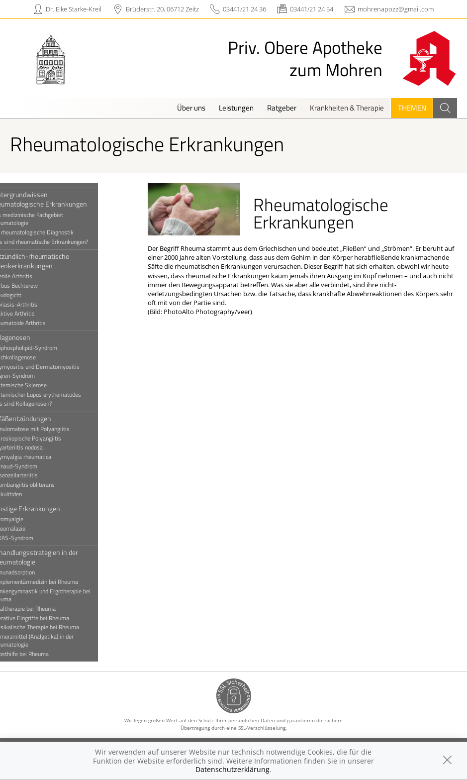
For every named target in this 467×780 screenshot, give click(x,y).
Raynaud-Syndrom (34, 466)
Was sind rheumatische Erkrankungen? (59, 241)
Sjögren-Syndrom (33, 375)
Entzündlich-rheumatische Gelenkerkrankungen (50, 261)
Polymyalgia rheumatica (41, 456)
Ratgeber (281, 107)
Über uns (191, 107)
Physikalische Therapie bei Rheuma (55, 627)
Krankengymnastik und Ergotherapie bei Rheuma (61, 595)
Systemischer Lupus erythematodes (56, 394)
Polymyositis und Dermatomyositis (55, 366)
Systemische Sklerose (39, 385)
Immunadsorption (33, 572)
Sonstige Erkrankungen (46, 508)
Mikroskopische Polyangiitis (46, 438)
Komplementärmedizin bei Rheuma (54, 581)
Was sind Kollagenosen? (41, 403)
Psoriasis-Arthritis (34, 304)
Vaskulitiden (26, 494)
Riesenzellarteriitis (34, 475)
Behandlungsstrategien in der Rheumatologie (54, 557)
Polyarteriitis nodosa (37, 447)
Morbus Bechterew (34, 285)
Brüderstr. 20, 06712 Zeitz (162, 8)
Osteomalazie (28, 528)
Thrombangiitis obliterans (43, 484)
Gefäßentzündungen (41, 418)
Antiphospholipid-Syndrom (44, 347)
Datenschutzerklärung (232, 769)
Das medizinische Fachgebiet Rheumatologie (47, 219)
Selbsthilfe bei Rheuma (40, 654)
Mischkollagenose (33, 357)
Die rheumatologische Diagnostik (52, 232)
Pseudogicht (26, 295)
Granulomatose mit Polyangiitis (50, 429)
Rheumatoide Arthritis (38, 323)
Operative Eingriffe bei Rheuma (50, 618)
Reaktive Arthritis (33, 313)
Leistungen (236, 107)
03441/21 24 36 (244, 8)
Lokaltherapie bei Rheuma (43, 608)
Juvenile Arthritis (32, 276)
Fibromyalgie (27, 519)
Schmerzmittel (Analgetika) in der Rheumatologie (52, 640)
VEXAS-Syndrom (32, 538)
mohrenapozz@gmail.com (396, 8)
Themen (412, 107)
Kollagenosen (31, 337)
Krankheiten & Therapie (347, 107)
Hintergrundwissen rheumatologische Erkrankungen (59, 199)
